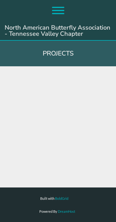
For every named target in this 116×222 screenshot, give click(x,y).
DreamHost (66, 211)
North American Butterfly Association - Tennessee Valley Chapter (57, 31)
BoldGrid (61, 198)
